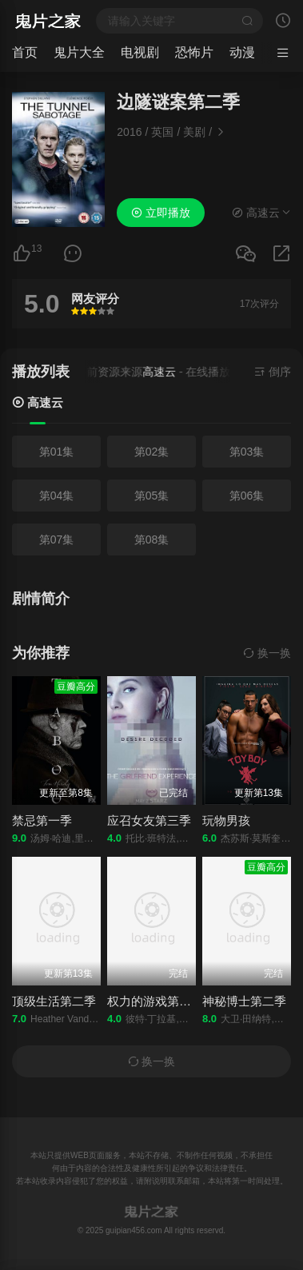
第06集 (247, 495)
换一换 (267, 653)
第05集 (151, 495)
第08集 (151, 539)
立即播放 (160, 212)
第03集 (247, 451)
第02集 (151, 451)
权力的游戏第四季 (155, 1001)
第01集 (56, 451)
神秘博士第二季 (244, 1001)
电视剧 (140, 52)
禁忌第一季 (42, 820)
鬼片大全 (79, 52)
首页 (25, 52)
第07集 (56, 539)
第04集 (56, 495)
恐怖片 (194, 52)
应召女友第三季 (149, 820)
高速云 (37, 402)
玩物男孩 (226, 820)
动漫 (242, 52)
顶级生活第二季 (54, 1001)
